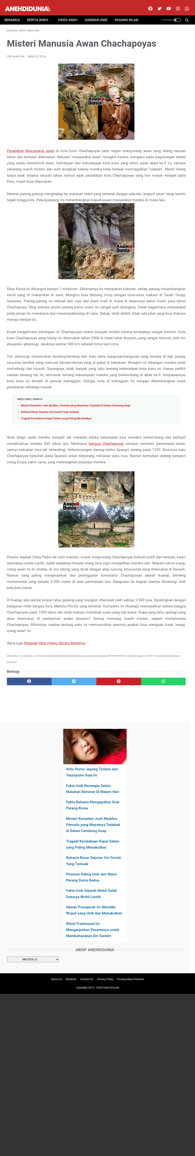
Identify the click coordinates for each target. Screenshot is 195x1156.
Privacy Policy (105, 824)
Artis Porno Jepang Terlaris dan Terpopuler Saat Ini (163, 65)
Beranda (14, 14)
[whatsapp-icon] (184, 4)
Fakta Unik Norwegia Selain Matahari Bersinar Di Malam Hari (164, 87)
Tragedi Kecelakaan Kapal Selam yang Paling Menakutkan (56, 484)
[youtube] (166, 4)
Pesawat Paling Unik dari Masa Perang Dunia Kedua (164, 200)
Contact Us (86, 824)
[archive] (167, 310)
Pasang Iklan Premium (130, 824)
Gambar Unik (98, 14)
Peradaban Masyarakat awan (30, 162)
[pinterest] (82, 784)
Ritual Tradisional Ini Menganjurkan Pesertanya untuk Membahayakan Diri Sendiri (161, 274)
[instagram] (175, 4)
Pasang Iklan (129, 14)
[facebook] (147, 4)
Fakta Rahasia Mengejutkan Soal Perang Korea (159, 110)
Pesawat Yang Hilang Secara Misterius (54, 746)
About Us (56, 824)
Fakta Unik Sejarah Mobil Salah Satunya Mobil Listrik (164, 223)
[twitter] (157, 4)
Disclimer (71, 824)
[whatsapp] (113, 784)
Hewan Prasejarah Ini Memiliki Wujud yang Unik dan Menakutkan (162, 246)
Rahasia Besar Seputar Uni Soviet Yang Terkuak (50, 477)
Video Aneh (70, 14)
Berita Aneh (40, 14)
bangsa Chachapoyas (44, 515)
